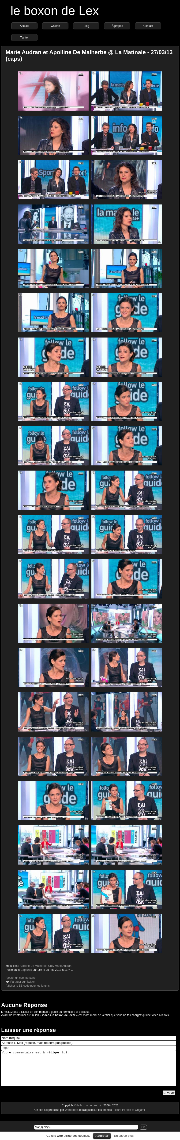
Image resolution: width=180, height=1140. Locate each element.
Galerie (55, 26)
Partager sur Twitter (22, 981)
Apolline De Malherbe (33, 966)
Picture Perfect (121, 1117)
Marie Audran (63, 966)
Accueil (24, 26)
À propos (117, 26)
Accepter (102, 1135)
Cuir (50, 966)
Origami (140, 1117)
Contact (148, 26)
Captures (26, 969)
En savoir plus (124, 1135)
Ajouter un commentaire (20, 977)
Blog (86, 26)
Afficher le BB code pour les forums (28, 985)
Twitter (24, 37)
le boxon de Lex (55, 11)
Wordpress (72, 1117)
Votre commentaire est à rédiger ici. (88, 1071)
